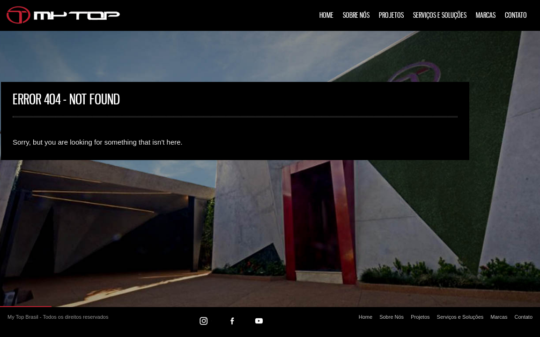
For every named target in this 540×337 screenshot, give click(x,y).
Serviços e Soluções (439, 15)
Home (326, 15)
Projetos (391, 15)
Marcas (486, 15)
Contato (516, 15)
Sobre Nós (356, 15)
